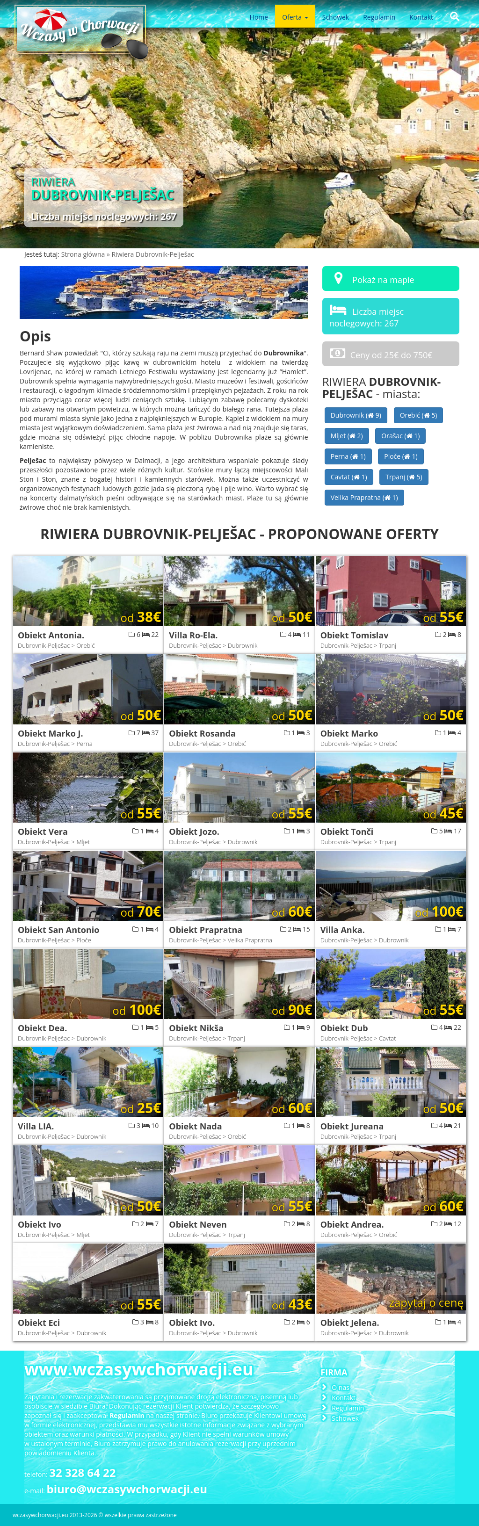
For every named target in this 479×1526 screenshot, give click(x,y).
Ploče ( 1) (401, 456)
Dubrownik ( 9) (356, 415)
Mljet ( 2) (347, 435)
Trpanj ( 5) (403, 476)
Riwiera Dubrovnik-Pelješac (152, 254)
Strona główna (84, 254)
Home (259, 17)
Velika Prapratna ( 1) (364, 497)
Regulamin (379, 17)
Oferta (295, 17)
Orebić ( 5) (418, 415)
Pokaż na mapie (371, 278)
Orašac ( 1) (400, 435)
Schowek (335, 17)
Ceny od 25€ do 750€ (381, 353)
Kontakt (421, 17)
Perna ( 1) (348, 456)
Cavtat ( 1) (349, 476)
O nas (340, 1387)
